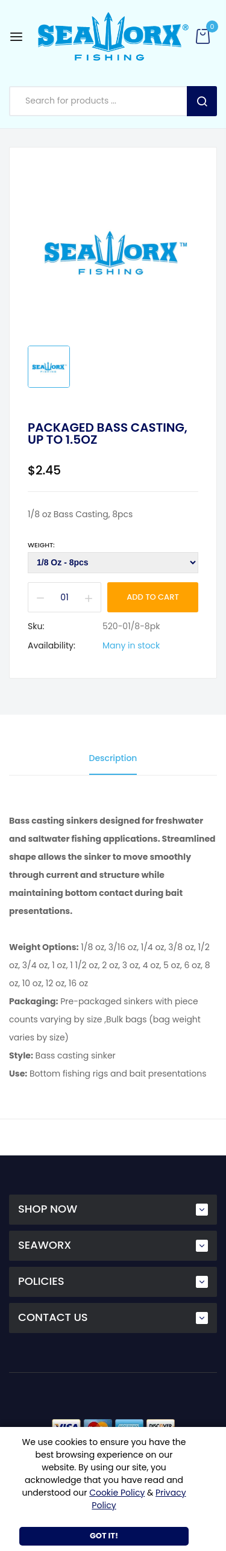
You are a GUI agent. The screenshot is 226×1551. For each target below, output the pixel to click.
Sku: (36, 626)
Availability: (51, 645)
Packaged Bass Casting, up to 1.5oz (107, 433)
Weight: (41, 545)
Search (202, 101)
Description (113, 758)
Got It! (104, 1535)
